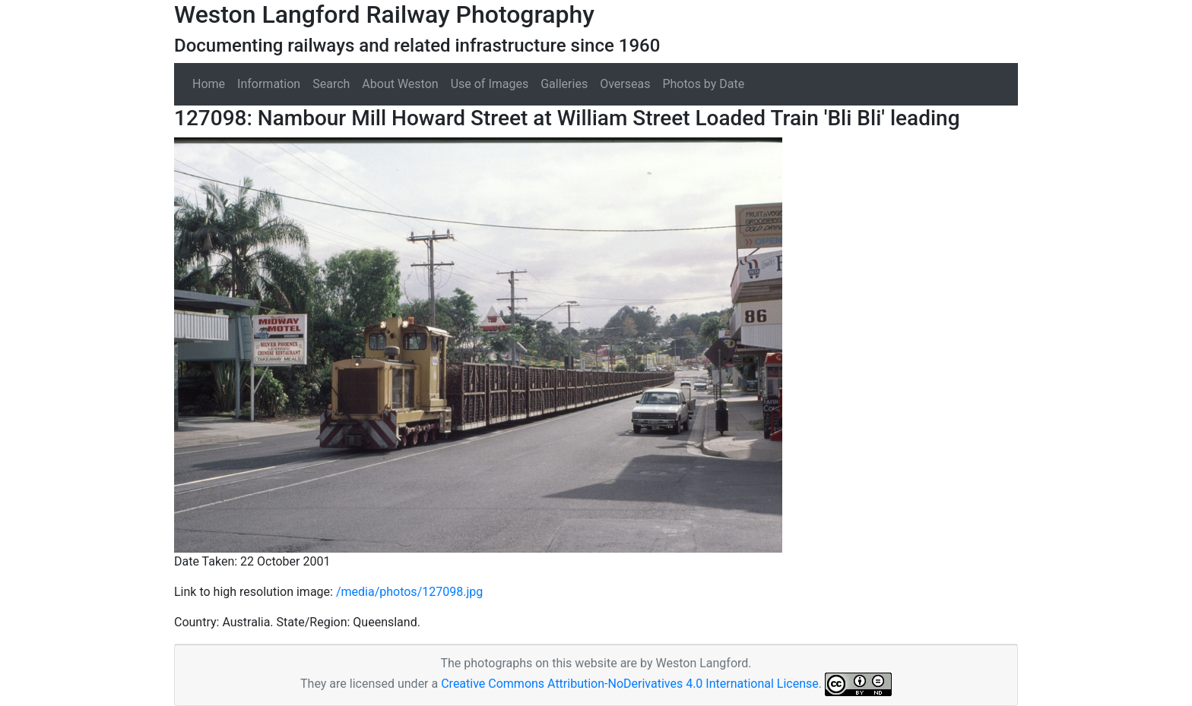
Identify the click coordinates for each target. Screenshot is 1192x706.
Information (268, 84)
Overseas (625, 84)
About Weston (400, 84)
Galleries (564, 84)
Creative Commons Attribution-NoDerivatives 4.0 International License (630, 683)
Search (331, 84)
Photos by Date (703, 84)
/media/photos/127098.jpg (409, 592)
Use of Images (490, 84)
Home (208, 84)
